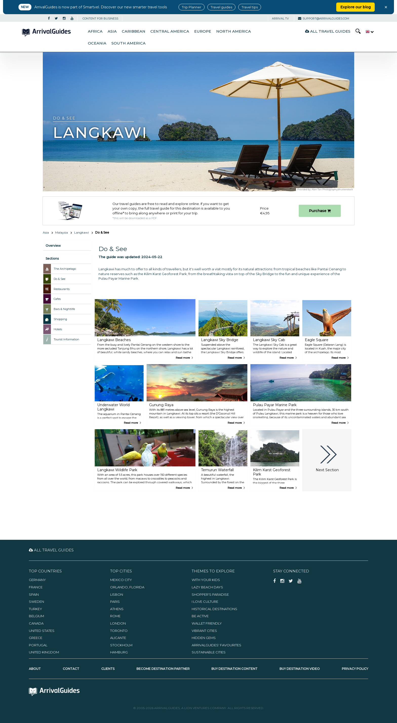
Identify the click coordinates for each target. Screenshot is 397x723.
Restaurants (62, 289)
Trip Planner (191, 7)
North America (233, 31)
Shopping (60, 319)
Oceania (97, 43)
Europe (202, 31)
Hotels (58, 329)
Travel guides (221, 7)
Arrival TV (280, 18)
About (35, 669)
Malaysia (61, 232)
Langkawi (81, 232)
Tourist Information (66, 339)
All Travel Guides (327, 31)
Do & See (59, 279)
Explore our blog (355, 7)
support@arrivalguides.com (323, 18)
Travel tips (250, 7)
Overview (53, 245)
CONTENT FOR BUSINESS (100, 18)
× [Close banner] (385, 7)
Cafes (57, 299)
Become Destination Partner (163, 669)
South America (128, 43)
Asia (112, 31)
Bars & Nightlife (64, 309)
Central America (169, 31)
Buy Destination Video (300, 669)
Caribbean (133, 31)
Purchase (320, 211)
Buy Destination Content (234, 669)
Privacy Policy (355, 669)
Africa (95, 31)
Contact (71, 669)
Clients (107, 669)
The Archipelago (65, 269)
